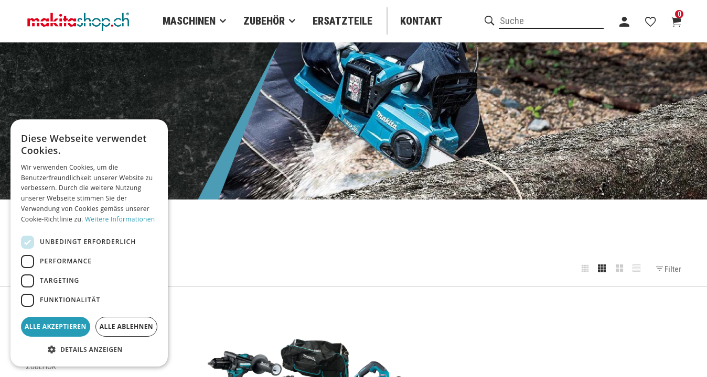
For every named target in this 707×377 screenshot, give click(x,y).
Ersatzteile (342, 21)
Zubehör (264, 21)
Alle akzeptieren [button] (56, 326)
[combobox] (551, 21)
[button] (89, 349)
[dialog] (89, 243)
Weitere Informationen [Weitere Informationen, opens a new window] (120, 219)
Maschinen (189, 21)
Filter (668, 269)
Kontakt (421, 21)
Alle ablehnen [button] (126, 326)
